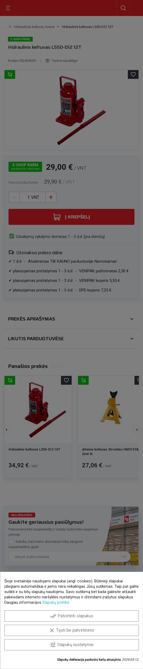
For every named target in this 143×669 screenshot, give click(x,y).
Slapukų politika (55, 602)
